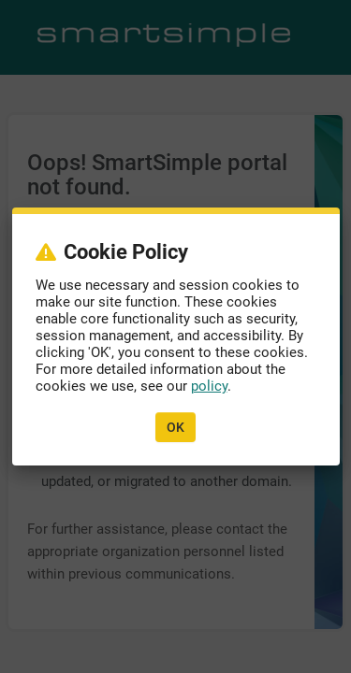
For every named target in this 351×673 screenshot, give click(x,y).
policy (209, 386)
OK (175, 427)
